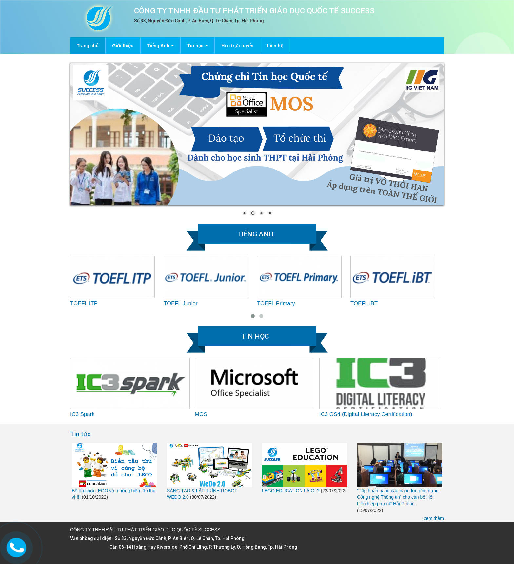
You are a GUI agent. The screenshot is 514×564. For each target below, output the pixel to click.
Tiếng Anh (160, 45)
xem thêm (434, 518)
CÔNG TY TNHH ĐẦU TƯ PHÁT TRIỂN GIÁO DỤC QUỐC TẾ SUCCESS (254, 10)
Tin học (197, 45)
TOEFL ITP (84, 303)
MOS (201, 414)
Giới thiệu (122, 45)
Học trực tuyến (237, 45)
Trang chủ (88, 45)
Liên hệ (275, 45)
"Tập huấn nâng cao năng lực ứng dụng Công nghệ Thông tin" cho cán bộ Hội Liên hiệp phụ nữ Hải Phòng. (398, 497)
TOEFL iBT (364, 303)
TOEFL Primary (276, 303)
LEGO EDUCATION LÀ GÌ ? (291, 490)
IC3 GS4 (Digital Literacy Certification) (365, 414)
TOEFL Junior (181, 303)
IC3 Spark (82, 414)
